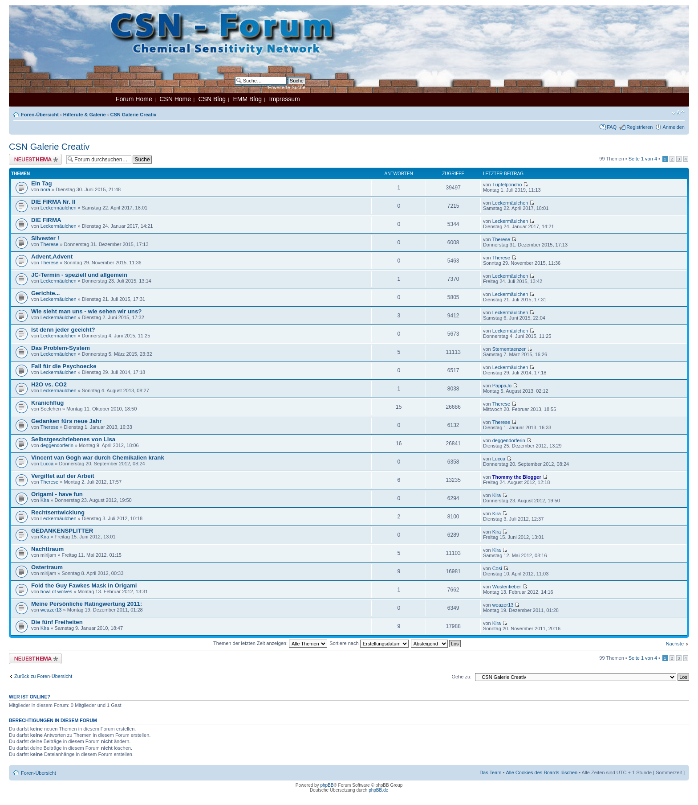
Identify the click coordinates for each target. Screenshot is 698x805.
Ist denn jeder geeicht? (63, 329)
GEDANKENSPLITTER (62, 530)
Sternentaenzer (509, 349)
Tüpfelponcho (507, 184)
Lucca (47, 463)
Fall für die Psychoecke (64, 366)
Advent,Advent (52, 256)
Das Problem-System (60, 348)
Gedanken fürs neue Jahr (66, 421)
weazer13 (51, 609)
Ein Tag (41, 183)
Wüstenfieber (506, 586)
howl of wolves (57, 591)
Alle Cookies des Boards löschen (541, 772)
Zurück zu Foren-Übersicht (43, 676)
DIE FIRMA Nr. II (53, 201)
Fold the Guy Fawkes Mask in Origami (84, 585)
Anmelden (673, 127)
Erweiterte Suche (286, 87)
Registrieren (639, 127)
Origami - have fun (57, 494)
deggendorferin (57, 445)
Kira (45, 500)
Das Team (490, 772)
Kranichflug (47, 402)
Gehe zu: (461, 676)
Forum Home (134, 99)
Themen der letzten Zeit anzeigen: (270, 643)
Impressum (284, 99)
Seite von (643, 158)
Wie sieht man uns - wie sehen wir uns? (86, 311)
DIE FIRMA (46, 220)
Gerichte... (45, 293)
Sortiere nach (368, 643)
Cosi (497, 568)
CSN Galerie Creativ (133, 114)
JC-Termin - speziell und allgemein (79, 274)
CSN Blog (211, 99)
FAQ (612, 127)
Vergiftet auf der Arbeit (62, 475)
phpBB (326, 785)
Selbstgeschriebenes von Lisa (73, 439)
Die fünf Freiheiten (57, 622)
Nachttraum (47, 549)
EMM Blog (247, 99)
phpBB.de (378, 790)
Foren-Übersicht (40, 114)
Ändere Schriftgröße (678, 113)
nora (45, 189)
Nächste (675, 643)
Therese (49, 244)
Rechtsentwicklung (58, 512)
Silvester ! (45, 238)
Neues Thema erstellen (35, 159)
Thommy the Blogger (516, 477)
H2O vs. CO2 (49, 384)
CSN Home (175, 99)
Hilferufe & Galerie (84, 114)
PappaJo (501, 385)
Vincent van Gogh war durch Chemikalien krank (97, 457)
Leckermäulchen (59, 207)
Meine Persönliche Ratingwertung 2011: (86, 603)
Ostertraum (47, 567)
